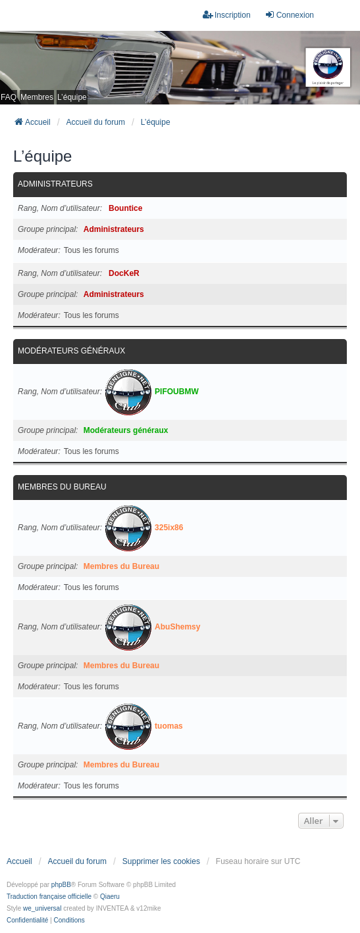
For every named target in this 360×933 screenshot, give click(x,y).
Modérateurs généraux (71, 350)
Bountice (125, 208)
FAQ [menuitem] (8, 97)
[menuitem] (27, 920)
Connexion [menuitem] (289, 15)
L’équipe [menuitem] (72, 97)
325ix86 (169, 527)
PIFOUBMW (177, 391)
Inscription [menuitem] (227, 15)
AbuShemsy (177, 626)
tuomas (169, 726)
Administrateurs (55, 184)
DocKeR (124, 273)
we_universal (42, 908)
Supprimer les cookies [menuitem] (161, 861)
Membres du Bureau (62, 486)
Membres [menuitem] (36, 97)
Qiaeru (110, 896)
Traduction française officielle (49, 896)
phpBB (61, 884)
